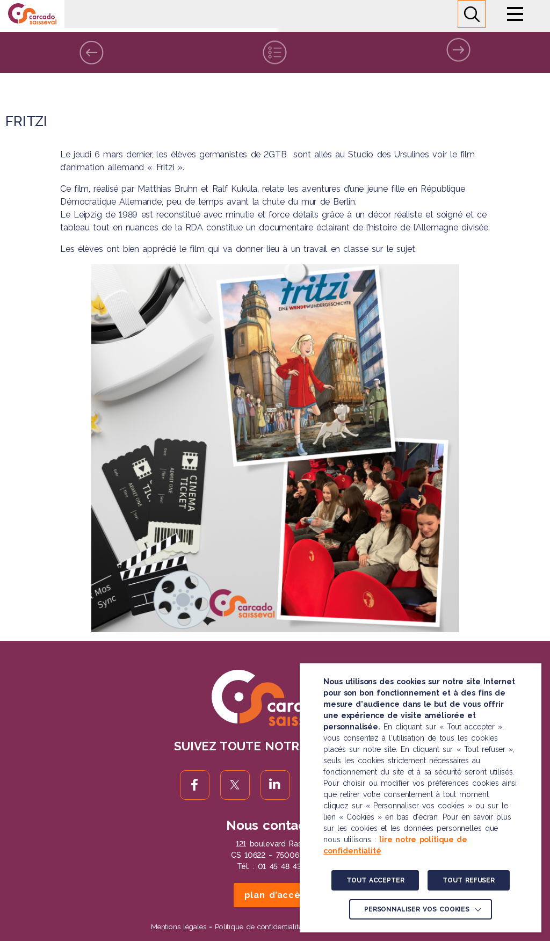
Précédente (91, 52)
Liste (274, 50)
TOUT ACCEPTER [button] (375, 880)
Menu (515, 14)
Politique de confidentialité (258, 926)
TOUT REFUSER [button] (468, 880)
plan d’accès (275, 895)
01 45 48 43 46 (285, 866)
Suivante (458, 45)
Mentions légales (178, 926)
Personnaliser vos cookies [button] (416, 909)
